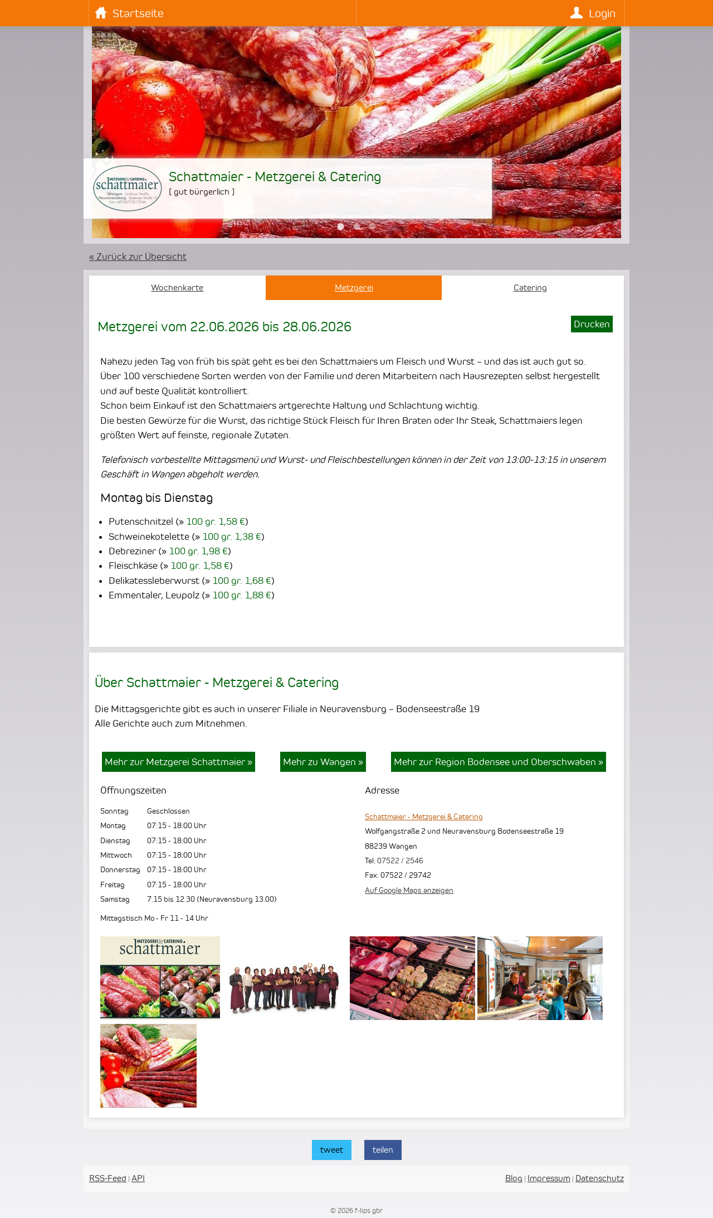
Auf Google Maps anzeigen (409, 890)
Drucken (592, 324)
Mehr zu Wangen (323, 761)
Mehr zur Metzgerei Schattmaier (178, 761)
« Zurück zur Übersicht (138, 256)
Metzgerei (354, 288)
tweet (331, 1149)
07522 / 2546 (400, 860)
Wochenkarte (177, 288)
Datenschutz (599, 1178)
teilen (383, 1149)
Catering (530, 288)
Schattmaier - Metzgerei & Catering (424, 816)
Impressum (549, 1178)
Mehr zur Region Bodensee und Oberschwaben (498, 761)
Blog (513, 1178)
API (138, 1178)
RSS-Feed (107, 1178)
